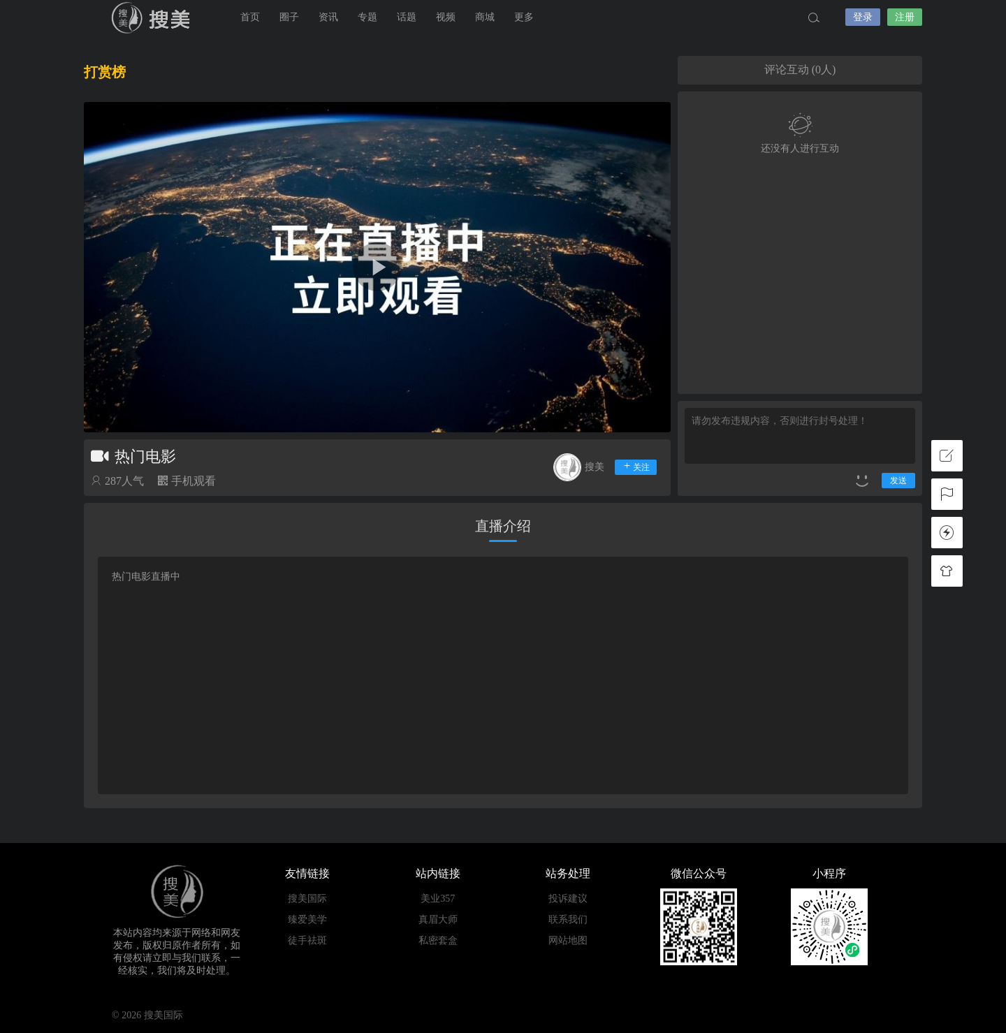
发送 (898, 480)
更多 (524, 17)
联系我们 (568, 919)
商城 (485, 17)
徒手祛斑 (307, 940)
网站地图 (568, 940)
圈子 (289, 17)
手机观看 (186, 481)
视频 (445, 17)
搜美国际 (154, 17)
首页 (250, 17)
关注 (636, 466)
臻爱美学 (307, 919)
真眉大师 (438, 919)
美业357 (438, 898)
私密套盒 (438, 940)
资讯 (328, 17)
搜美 (594, 467)
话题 (406, 17)
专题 (367, 17)
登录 (863, 17)
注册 (904, 17)
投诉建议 (568, 898)
